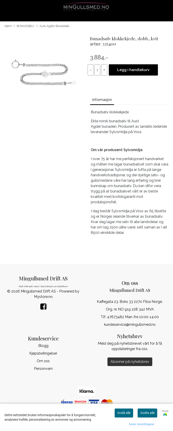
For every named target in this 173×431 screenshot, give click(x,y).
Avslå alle (123, 413)
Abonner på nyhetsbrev (129, 362)
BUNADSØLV (24, 26)
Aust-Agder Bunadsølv (53, 26)
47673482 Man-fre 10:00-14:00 (133, 317)
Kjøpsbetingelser (43, 353)
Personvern (43, 368)
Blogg (43, 346)
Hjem (8, 26)
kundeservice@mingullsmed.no (130, 324)
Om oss (43, 361)
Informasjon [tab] (102, 100)
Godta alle (147, 413)
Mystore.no (43, 297)
